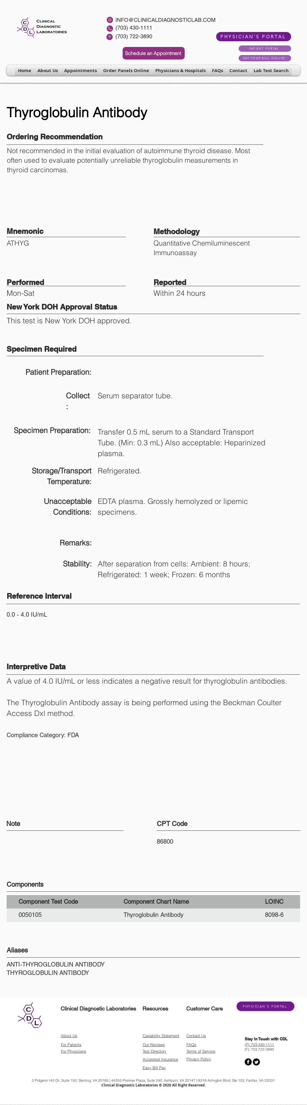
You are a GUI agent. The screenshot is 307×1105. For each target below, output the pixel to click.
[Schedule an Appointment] (154, 53)
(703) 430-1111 (133, 28)
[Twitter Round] (256, 1062)
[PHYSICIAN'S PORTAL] (253, 36)
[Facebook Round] (248, 1062)
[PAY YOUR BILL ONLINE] (265, 58)
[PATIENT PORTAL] (265, 48)
